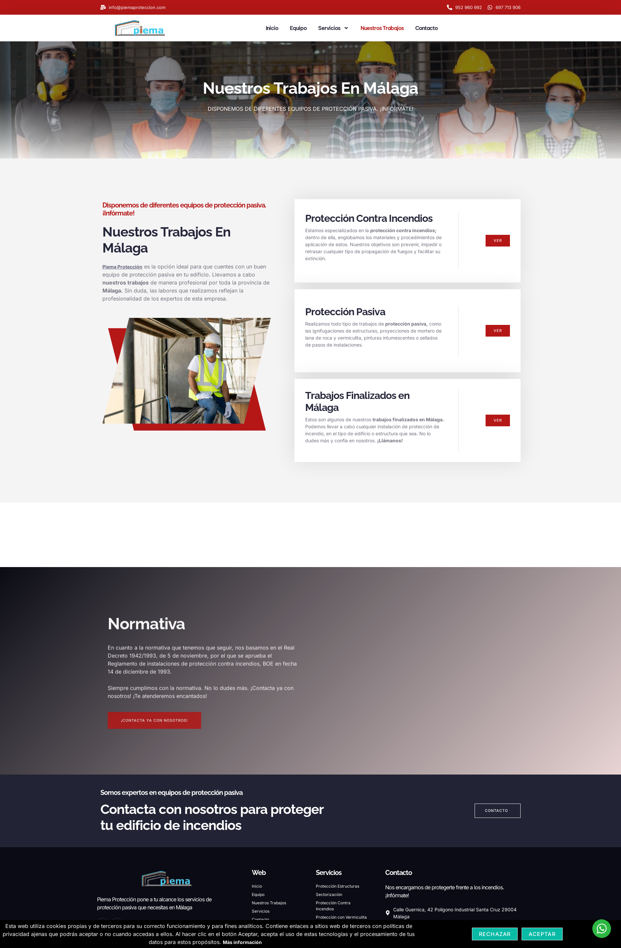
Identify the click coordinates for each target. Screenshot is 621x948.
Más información (242, 942)
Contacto (426, 28)
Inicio (272, 28)
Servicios (333, 28)
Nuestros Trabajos (382, 28)
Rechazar (495, 934)
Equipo (298, 28)
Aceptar (542, 934)
